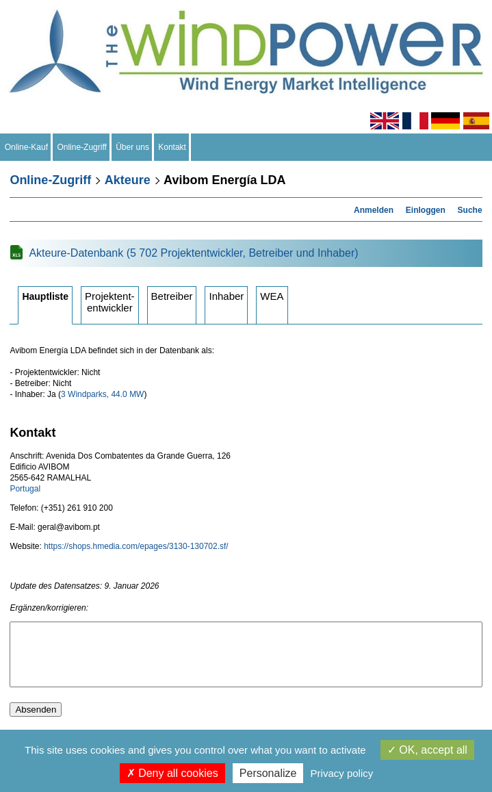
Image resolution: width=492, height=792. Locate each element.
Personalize (268, 773)
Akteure (128, 180)
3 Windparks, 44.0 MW (102, 394)
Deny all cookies (172, 773)
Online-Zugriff (82, 147)
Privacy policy (342, 773)
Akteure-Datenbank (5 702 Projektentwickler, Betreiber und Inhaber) (193, 253)
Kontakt (172, 147)
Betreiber (172, 296)
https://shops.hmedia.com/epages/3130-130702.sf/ (136, 546)
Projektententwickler (110, 302)
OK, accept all (427, 750)
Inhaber (226, 296)
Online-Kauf (26, 147)
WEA (271, 296)
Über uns (133, 147)
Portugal (25, 489)
